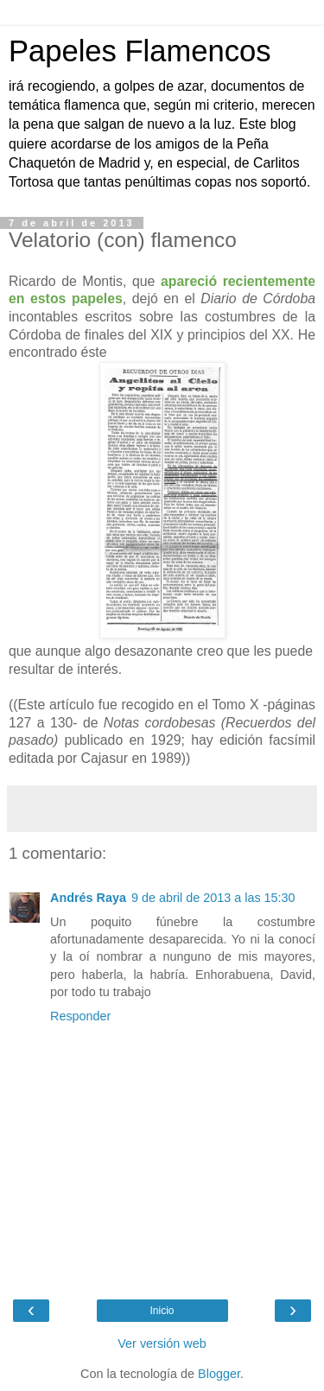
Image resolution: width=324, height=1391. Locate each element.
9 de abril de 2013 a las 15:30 (213, 898)
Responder (80, 1016)
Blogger (219, 1374)
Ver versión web (162, 1343)
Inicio (161, 1311)
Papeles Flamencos (139, 51)
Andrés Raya (88, 898)
